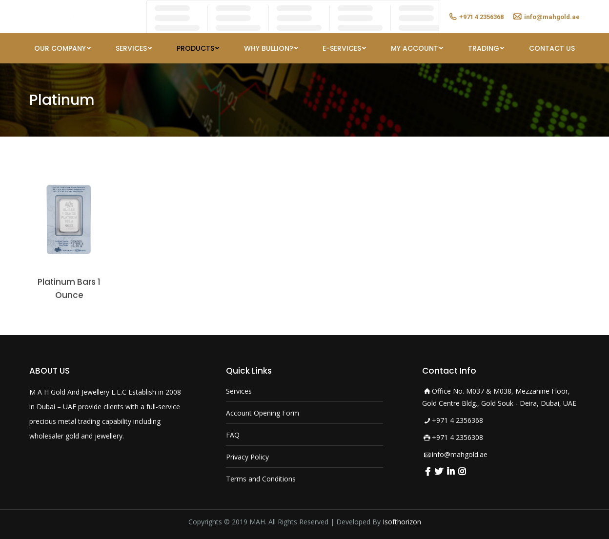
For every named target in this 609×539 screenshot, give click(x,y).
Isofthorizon (402, 521)
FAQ (233, 434)
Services (239, 391)
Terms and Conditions (261, 478)
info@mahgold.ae (459, 454)
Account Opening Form (262, 413)
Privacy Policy (247, 456)
